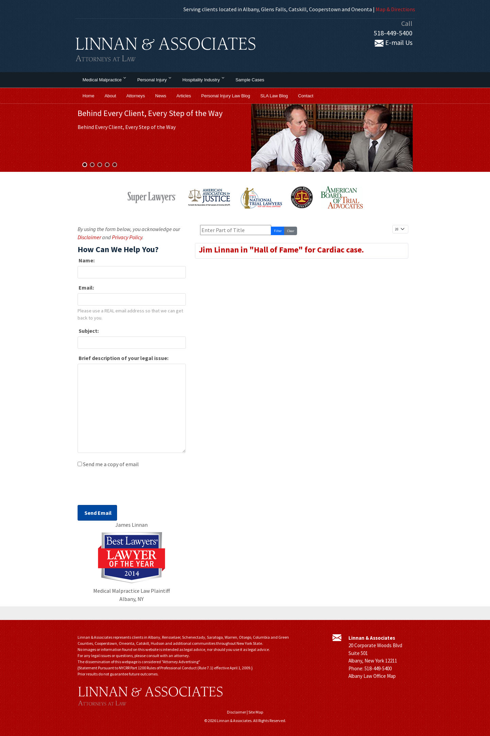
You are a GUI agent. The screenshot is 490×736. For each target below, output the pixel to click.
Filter (278, 231)
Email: (86, 287)
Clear (290, 231)
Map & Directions (395, 9)
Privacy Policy (127, 237)
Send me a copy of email (111, 464)
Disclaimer (89, 237)
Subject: (88, 330)
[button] (84, 164)
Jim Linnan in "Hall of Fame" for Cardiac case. (281, 249)
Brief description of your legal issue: (123, 358)
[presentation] (129, 488)
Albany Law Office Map (372, 676)
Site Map (255, 712)
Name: (86, 260)
